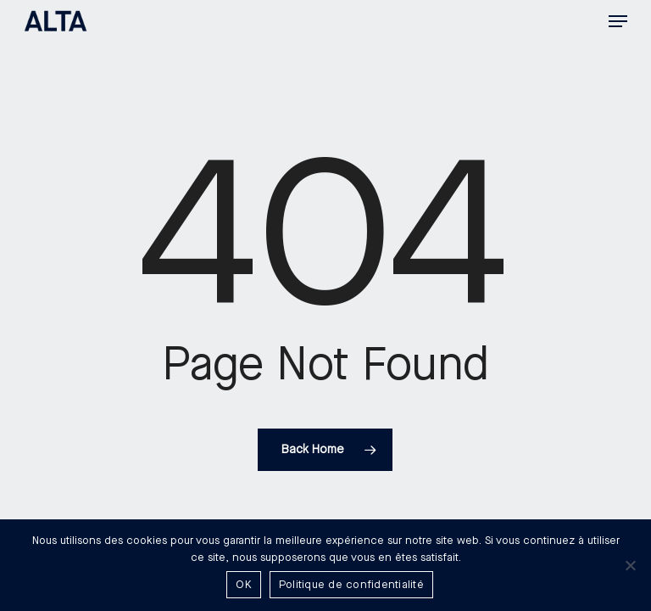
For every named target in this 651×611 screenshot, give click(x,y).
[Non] (629, 565)
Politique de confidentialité (351, 584)
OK (244, 584)
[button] (618, 21)
